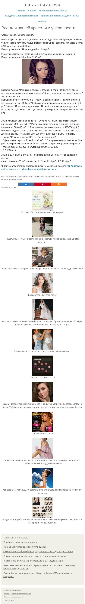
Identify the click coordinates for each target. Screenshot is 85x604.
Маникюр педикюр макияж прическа (21, 176)
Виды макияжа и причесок (53, 10)
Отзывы (42, 21)
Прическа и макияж (42, 5)
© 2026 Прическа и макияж (12, 590)
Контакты (7, 593)
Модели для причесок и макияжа (67, 176)
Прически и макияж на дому (56, 16)
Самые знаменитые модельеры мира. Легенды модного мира (34, 556)
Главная (21, 10)
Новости (32, 10)
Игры (76, 16)
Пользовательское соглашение (21, 593)
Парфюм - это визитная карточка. (20, 542)
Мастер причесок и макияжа (45, 176)
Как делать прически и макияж (21, 16)
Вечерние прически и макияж (11, 179)
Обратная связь (9, 600)
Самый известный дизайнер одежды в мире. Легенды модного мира (38, 551)
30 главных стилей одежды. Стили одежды (25, 547)
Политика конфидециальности (14, 597)
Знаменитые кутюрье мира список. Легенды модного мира (33, 561)
